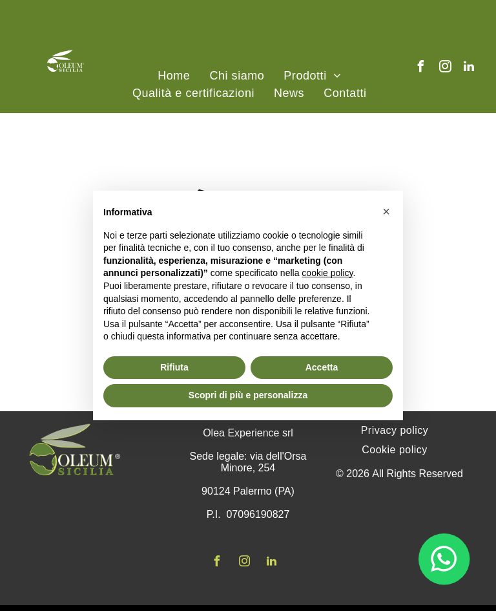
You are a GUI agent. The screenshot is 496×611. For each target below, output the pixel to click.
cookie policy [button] (327, 273)
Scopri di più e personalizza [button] (248, 395)
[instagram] (445, 68)
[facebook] (421, 68)
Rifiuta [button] (174, 367)
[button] (386, 211)
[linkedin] (469, 68)
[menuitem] (174, 76)
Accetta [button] (321, 367)
